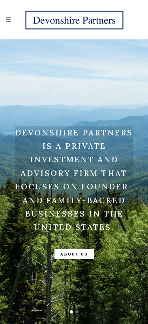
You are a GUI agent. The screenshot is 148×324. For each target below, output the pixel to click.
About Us (74, 254)
